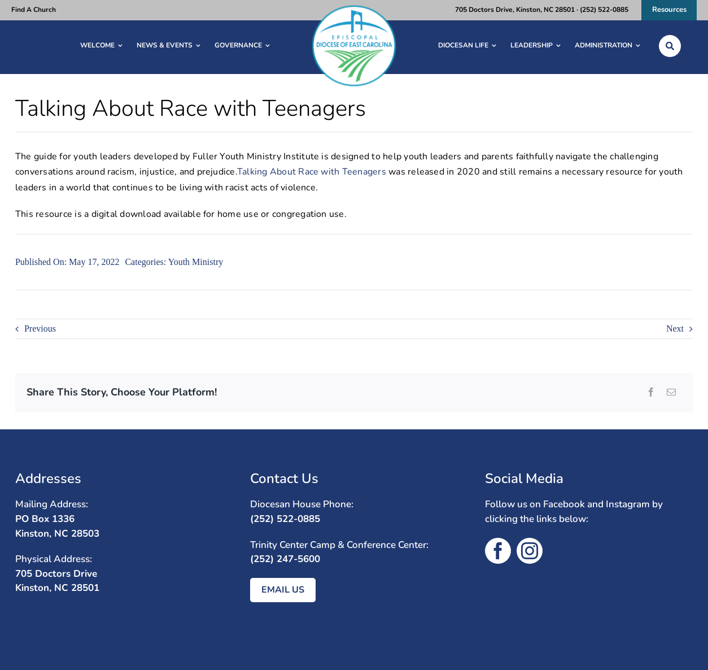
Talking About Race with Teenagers (311, 172)
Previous (40, 328)
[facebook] (498, 551)
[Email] (671, 393)
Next (675, 328)
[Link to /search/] (670, 46)
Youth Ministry (196, 262)
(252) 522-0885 (285, 518)
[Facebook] (651, 393)
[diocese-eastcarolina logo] (354, 7)
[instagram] (530, 551)
